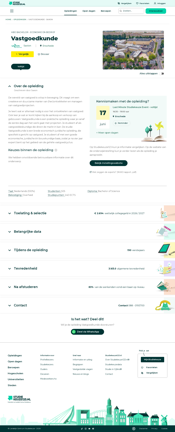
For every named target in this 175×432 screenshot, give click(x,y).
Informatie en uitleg (82, 359)
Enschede (48, 45)
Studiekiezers (46, 364)
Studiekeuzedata (113, 364)
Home (8, 19)
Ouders (43, 369)
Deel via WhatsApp (85, 332)
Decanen (44, 374)
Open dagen (88, 11)
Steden (12, 385)
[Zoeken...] (131, 11)
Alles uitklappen (152, 73)
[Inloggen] (159, 3)
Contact (109, 374)
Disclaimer (143, 428)
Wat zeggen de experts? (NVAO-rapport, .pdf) (113, 172)
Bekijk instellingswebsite (109, 163)
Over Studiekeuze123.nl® (117, 359)
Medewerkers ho (48, 379)
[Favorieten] (142, 3)
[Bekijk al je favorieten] (149, 367)
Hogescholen (15, 373)
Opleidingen (70, 11)
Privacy (154, 428)
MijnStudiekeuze (152, 359)
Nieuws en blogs (81, 374)
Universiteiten (16, 379)
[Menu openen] (12, 11)
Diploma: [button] (93, 191)
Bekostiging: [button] (15, 195)
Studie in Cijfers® (113, 369)
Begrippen (78, 364)
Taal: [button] (11, 191)
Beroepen (106, 11)
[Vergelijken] (124, 3)
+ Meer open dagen (107, 132)
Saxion (27, 45)
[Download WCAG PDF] (133, 428)
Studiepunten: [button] (56, 195)
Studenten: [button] (54, 191)
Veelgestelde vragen (83, 369)
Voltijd (21, 66)
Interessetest (156, 11)
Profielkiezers (46, 359)
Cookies (164, 428)
